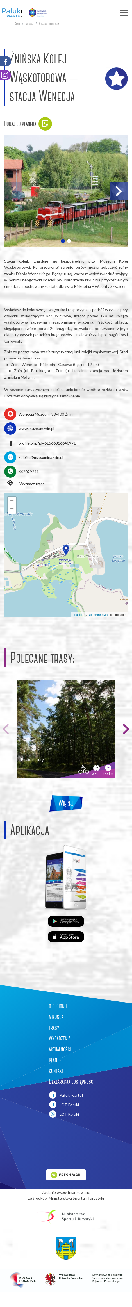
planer (55, 1060)
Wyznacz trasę (24, 483)
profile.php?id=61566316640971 (47, 443)
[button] (63, 241)
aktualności (60, 1049)
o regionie (58, 1006)
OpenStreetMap (99, 614)
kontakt (56, 1070)
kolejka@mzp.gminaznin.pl (41, 457)
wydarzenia (59, 1038)
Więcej (66, 803)
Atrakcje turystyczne (50, 24)
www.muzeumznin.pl (36, 428)
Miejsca (29, 24)
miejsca (56, 1016)
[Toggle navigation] (92, 13)
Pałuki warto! (66, 1095)
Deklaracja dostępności (71, 1081)
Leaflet (77, 614)
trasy (54, 1027)
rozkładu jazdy (114, 389)
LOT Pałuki (64, 1104)
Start (17, 24)
